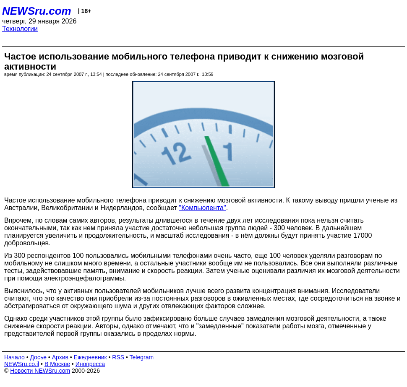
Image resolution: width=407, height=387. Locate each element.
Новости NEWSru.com (40, 370)
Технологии (20, 28)
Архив (60, 357)
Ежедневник (90, 357)
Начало (14, 357)
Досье (38, 357)
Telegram (142, 357)
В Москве (57, 364)
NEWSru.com (36, 11)
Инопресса (90, 364)
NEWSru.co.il (21, 364)
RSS (118, 357)
